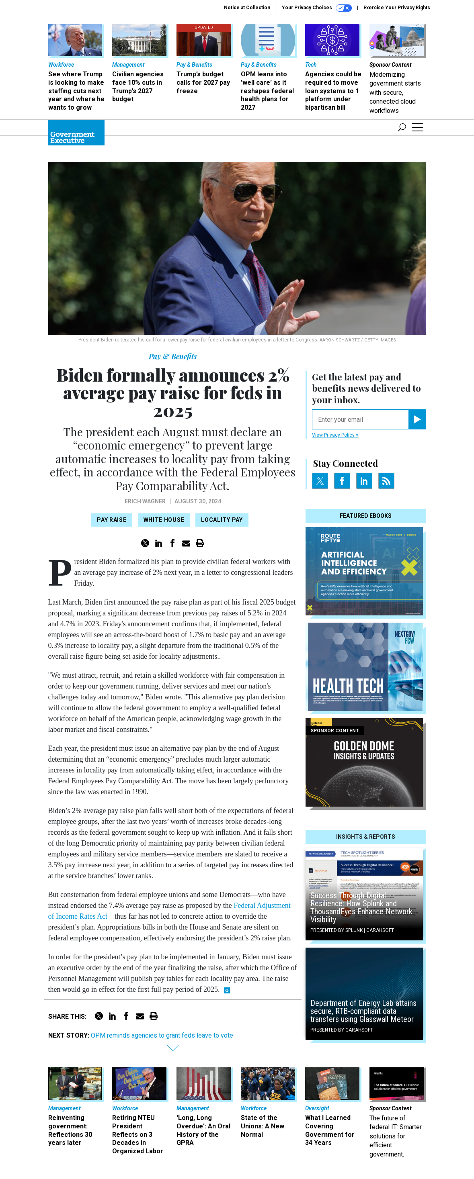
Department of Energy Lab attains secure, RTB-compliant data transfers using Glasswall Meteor (363, 1011)
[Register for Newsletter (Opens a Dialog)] (417, 419)
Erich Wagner (145, 501)
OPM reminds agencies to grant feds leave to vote (162, 1035)
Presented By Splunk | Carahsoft (352, 930)
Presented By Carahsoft (341, 1030)
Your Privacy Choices (317, 8)
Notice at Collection (247, 7)
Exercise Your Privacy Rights (396, 7)
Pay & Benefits (173, 356)
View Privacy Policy (335, 435)
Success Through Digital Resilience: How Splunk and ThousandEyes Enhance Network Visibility (361, 907)
